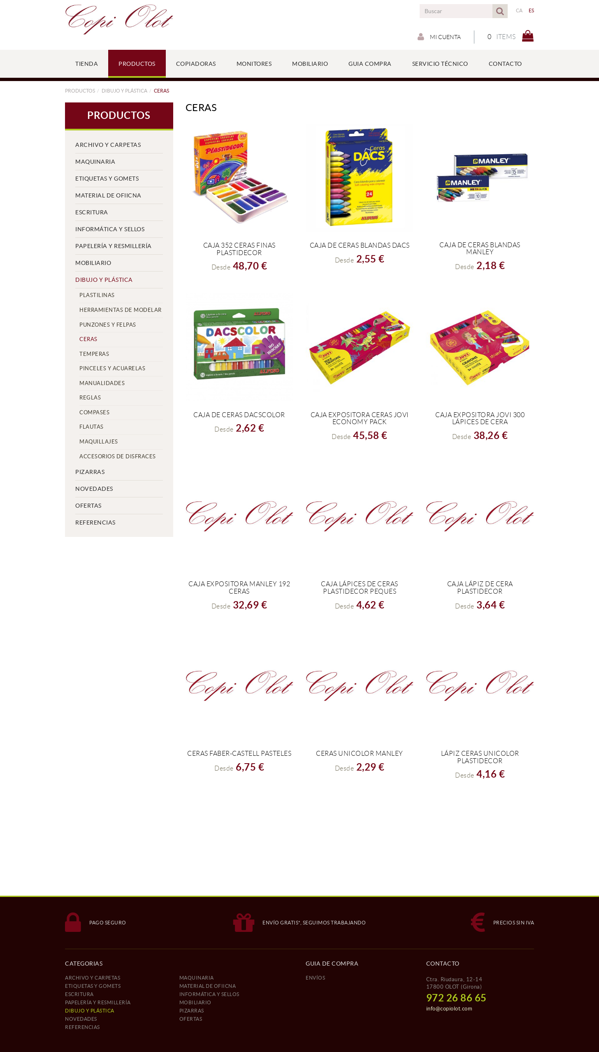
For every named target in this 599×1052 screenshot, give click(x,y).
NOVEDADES (94, 488)
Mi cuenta (439, 37)
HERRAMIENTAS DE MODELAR (120, 310)
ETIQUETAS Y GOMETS (107, 178)
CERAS (88, 339)
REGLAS (90, 398)
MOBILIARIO (93, 263)
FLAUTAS (91, 427)
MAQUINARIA (95, 161)
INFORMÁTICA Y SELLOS (109, 229)
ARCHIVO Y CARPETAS (108, 145)
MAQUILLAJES (98, 442)
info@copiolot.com (449, 1009)
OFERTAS (88, 505)
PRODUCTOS (80, 90)
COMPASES (94, 412)
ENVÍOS (315, 977)
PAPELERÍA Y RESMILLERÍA (113, 246)
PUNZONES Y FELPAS (107, 325)
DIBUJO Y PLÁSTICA (124, 90)
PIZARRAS (89, 472)
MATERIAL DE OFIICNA (108, 195)
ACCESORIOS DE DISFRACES (117, 456)
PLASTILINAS (97, 295)
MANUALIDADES (102, 383)
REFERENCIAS (95, 522)
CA (519, 10)
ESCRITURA (91, 212)
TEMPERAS (94, 354)
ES (531, 10)
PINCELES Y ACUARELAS (112, 368)
